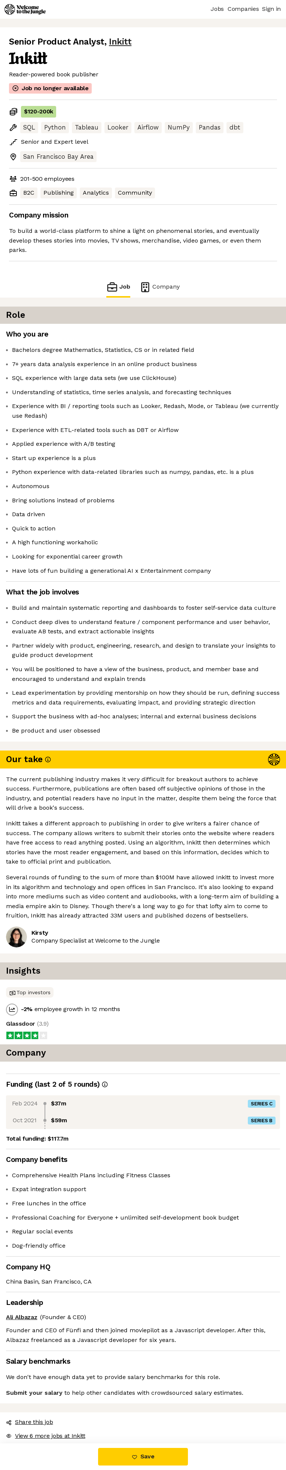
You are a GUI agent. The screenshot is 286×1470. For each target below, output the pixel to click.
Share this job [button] (29, 1421)
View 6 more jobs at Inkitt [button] (45, 1435)
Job (118, 287)
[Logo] (25, 9)
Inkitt (120, 42)
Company (159, 287)
